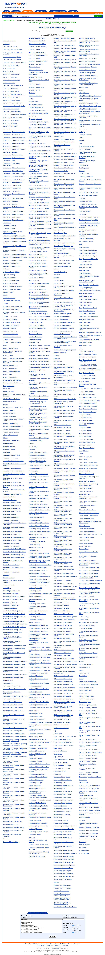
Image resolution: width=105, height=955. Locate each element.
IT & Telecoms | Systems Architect (63, 690)
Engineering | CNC (34, 140)
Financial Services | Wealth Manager (39, 438)
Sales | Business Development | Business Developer (87, 360)
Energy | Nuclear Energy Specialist (38, 113)
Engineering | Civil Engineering (37, 124)
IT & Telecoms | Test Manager (62, 722)
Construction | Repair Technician (12, 540)
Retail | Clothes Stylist (85, 262)
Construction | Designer (9, 497)
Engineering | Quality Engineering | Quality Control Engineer (38, 274)
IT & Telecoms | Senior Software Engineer (65, 661)
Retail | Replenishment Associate (88, 299)
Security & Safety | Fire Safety (87, 560)
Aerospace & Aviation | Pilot (10, 263)
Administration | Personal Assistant (12, 182)
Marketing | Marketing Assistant (87, 58)
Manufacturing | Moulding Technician (64, 856)
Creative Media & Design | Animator (13, 611)
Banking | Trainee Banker (10, 377)
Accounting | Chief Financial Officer (13, 85)
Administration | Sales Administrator (13, 198)
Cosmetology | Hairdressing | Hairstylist (14, 596)
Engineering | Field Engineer (37, 199)
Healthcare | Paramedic (35, 692)
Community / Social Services (11, 440)
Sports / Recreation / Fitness (87, 625)
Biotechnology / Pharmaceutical (12, 380)
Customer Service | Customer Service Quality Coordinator (13, 800)
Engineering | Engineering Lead (37, 185)
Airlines (5, 295)
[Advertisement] (65, 5)
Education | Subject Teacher (36, 87)
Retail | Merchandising (85, 273)
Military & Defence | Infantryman (88, 109)
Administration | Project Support (12, 185)
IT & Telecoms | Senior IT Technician (64, 658)
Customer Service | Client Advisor (12, 702)
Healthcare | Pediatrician (35, 713)
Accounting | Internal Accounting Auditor (14, 106)
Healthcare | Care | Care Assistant (38, 474)
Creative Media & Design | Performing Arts (14, 661)
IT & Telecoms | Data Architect (62, 430)
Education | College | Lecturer (37, 52)
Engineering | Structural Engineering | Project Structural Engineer (39, 298)
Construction (6, 452)
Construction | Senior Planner (11, 543)
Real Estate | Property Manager (87, 204)
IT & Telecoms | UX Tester (61, 725)
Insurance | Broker (59, 280)
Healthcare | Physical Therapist (37, 739)
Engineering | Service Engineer (37, 289)
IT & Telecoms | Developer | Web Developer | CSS (63, 532)
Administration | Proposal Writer (12, 188)
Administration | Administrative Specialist (14, 143)
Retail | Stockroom (84, 325)
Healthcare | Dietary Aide (36, 547)
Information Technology (60, 272)
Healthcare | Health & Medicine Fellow (39, 576)
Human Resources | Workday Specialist (64, 227)
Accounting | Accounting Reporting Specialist (41, 928)
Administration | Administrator (11, 146)
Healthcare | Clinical (34, 520)
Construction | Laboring (9, 514)
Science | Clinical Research (86, 474)
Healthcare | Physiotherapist (36, 751)
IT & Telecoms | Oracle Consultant (63, 628)
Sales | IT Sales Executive (86, 391)
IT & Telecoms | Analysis (60, 364)
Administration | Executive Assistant (13, 155)
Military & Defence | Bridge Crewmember (90, 96)
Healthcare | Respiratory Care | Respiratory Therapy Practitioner (38, 796)
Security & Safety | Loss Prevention (88, 573)
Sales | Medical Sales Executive (87, 397)
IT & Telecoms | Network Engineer (63, 622)
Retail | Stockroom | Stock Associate (89, 339)
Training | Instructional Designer (87, 681)
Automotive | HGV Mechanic (11, 325)
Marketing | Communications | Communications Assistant (62, 894)
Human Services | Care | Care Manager (64, 243)
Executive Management (35, 337)
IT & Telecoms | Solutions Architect (63, 684)
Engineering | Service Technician (38, 292)
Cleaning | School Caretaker (11, 432)
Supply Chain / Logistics (85, 664)
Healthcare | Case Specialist (37, 501)
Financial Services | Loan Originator (39, 396)
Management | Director (60, 788)
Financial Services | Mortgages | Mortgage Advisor (37, 414)
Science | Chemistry (84, 471)
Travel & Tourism (83, 782)
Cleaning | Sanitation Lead (10, 423)
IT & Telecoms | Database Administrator (64, 436)
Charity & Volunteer (8, 391)
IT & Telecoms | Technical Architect (63, 693)
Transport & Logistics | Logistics (87, 739)
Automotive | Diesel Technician (11, 322)
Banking (5, 345)
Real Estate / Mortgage (85, 201)
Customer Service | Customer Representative (11, 761)
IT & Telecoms (58, 361)
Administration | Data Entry (10, 152)
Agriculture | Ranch (8, 292)
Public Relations (83, 165)
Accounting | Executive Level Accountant (14, 94)
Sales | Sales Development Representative (86, 424)
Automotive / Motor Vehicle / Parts (12, 306)
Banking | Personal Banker (10, 365)
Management (57, 774)
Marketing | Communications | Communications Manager (62, 903)
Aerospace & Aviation (9, 228)
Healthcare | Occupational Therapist (39, 683)
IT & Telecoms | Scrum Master (62, 655)
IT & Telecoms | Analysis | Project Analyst (65, 399)
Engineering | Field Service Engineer (39, 202)
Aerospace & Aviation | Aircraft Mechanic (14, 238)
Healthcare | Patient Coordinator (38, 705)
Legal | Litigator (58, 754)
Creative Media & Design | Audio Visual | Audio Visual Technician (14, 617)
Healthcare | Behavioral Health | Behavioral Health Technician (37, 461)
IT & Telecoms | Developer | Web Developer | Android (63, 515)
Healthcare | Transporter (35, 829)
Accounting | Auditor (8, 71)
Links (56, 943)
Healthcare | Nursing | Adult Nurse (38, 625)
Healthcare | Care (34, 471)
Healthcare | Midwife (34, 617)
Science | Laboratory (84, 494)
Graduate (31, 443)
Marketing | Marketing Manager (87, 70)
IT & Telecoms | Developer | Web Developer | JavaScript (63, 549)
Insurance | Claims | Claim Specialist (64, 290)
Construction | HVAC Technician (12, 511)
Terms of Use (40, 945)
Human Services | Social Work (62, 263)
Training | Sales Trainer (85, 690)
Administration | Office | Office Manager (14, 174)
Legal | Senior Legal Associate (62, 768)
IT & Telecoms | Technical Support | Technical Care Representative (63, 715)
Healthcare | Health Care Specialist (38, 579)
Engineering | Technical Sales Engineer (39, 316)
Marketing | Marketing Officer (87, 72)
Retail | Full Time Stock (85, 267)
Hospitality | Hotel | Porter (61, 171)
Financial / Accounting (35, 339)
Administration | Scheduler (10, 201)
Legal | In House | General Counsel (63, 745)
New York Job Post (54, 948)
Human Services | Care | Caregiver (63, 246)
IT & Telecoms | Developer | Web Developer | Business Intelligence (63, 523)
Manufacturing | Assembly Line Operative (65, 826)
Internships (57, 358)
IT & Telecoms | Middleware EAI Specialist (65, 617)
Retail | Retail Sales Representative (88, 316)
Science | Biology (83, 459)
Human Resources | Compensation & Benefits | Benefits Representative (64, 184)
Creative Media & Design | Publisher (13, 677)
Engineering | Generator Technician (38, 205)
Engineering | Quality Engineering (38, 270)
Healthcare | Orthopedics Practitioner (39, 689)
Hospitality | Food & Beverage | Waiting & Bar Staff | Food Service (65, 111)
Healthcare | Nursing (34, 622)
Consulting (6, 575)
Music (80, 137)
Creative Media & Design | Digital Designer (15, 624)
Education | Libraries (34, 67)
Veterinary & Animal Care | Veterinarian (89, 810)
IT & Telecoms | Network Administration (64, 619)
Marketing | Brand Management (62, 885)
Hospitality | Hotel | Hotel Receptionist (64, 162)
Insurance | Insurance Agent (61, 319)
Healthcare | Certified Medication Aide (39, 507)
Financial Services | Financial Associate (40, 364)
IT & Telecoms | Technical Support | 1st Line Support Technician (64, 702)
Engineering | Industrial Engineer (38, 211)
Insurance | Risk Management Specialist (65, 350)
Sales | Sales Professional (86, 439)
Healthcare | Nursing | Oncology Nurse (39, 657)
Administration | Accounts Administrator (14, 132)
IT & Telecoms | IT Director (61, 602)
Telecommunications (84, 667)
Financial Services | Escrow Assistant (39, 355)
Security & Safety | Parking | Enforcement (90, 580)
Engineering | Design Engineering (38, 153)
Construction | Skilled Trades (11, 546)
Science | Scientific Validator (86, 537)
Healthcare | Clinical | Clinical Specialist (40, 531)
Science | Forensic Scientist (86, 491)
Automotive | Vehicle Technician (12, 342)
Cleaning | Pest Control (9, 416)
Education (6, 839)
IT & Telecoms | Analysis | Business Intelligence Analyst (63, 372)
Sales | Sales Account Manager (87, 412)
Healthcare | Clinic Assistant (36, 517)
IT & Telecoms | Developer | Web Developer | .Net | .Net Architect (63, 510)
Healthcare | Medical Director (37, 604)
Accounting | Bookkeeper (10, 77)
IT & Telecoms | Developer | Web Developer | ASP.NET (63, 519)
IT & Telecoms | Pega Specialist (62, 631)
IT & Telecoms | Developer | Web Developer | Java (63, 545)
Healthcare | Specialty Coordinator (38, 806)
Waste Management (84, 845)
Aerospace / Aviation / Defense (11, 266)
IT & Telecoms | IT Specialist (61, 608)
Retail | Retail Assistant (85, 302)
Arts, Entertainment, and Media (11, 300)
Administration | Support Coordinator (13, 220)
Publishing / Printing (84, 168)
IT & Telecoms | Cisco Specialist (62, 425)
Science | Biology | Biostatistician (88, 462)
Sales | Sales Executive (85, 433)
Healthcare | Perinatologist (36, 716)
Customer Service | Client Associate (13, 705)
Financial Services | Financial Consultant (40, 367)
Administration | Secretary (10, 204)
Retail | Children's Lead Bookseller (88, 259)
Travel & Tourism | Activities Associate (89, 785)
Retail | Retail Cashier (85, 305)
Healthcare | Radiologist (35, 782)
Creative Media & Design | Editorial (12, 630)
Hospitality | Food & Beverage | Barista (64, 45)
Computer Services (8, 443)
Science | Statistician (84, 546)
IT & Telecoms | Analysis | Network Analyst (65, 387)
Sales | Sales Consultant (85, 420)
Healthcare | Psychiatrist (35, 758)
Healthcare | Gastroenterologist (37, 567)
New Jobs (33, 943)
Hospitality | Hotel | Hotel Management (64, 159)
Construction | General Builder (11, 508)
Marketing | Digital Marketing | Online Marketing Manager (89, 46)
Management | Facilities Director (62, 794)
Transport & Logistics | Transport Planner (90, 777)
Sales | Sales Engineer (85, 430)
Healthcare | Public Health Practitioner (39, 764)
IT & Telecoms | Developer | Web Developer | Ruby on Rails (63, 562)
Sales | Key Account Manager (87, 394)
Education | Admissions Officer (37, 44)
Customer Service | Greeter (10, 824)
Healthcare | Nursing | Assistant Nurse (39, 628)
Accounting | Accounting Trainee (12, 57)
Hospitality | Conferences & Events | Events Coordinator (39, 852)
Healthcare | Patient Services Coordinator (40, 707)
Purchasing (82, 171)
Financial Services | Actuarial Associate (39, 345)
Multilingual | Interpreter (85, 135)
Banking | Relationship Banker (11, 371)
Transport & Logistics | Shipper (87, 761)
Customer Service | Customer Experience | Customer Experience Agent (15, 740)
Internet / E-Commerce (60, 352)
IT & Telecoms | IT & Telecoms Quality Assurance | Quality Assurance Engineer (65, 598)
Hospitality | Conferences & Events (38, 845)
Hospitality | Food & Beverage (37, 856)
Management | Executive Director (63, 791)
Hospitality (32, 837)
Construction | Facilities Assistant (12, 503)
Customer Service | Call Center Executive (14, 689)
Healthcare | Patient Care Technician (39, 702)
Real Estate (82, 198)
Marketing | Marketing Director (87, 61)
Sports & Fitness (83, 619)
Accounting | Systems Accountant (12, 117)
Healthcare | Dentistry (35, 544)
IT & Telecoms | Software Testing (63, 679)
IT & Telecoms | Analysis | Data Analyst (64, 380)
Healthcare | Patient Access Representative (36, 698)
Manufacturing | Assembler (61, 823)
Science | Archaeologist (85, 456)
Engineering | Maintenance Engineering (40, 214)
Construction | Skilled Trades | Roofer (13, 557)
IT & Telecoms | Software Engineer (63, 676)
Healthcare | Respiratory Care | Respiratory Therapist (37, 792)
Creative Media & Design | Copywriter (13, 621)
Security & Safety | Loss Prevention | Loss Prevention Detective (89, 577)
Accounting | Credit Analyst (10, 88)
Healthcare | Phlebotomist (36, 733)
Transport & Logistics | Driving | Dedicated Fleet (87, 722)
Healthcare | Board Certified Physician (39, 465)
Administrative (7, 223)
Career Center (49, 943)
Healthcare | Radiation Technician (38, 777)
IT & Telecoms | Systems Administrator (64, 687)
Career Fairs (6, 389)
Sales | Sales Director (85, 427)
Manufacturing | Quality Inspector (63, 871)
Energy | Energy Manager (36, 107)
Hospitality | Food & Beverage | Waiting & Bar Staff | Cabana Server (65, 98)
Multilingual (82, 132)
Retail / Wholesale (84, 247)
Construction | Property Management (13, 537)
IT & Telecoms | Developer (61, 439)
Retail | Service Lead (84, 322)
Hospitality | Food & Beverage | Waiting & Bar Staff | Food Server (65, 106)
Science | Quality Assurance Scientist (89, 513)
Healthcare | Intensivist (35, 596)
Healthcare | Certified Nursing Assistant (39, 510)
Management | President (60, 806)
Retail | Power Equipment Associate (89, 285)
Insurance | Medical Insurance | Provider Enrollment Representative (65, 341)
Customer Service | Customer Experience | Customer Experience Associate (15, 744)
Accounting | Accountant (10, 47)
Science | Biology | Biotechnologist (88, 465)
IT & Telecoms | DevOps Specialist (63, 566)
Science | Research (84, 526)
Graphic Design (33, 446)
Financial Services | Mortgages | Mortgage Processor (37, 422)
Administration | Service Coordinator (13, 211)
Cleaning (5, 404)
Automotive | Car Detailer (10, 316)
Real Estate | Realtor (84, 211)
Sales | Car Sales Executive (86, 373)
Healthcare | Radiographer (36, 780)
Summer (81, 661)
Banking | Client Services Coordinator (13, 358)
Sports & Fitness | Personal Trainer (88, 622)
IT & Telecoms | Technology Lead (63, 719)
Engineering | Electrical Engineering (39, 174)
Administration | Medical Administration (14, 158)
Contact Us (65, 945)
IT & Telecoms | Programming (62, 638)
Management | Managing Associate (63, 800)
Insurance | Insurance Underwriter (63, 331)
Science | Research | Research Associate (90, 534)
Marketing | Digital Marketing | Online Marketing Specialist (89, 50)
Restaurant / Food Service (86, 241)
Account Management (9, 41)
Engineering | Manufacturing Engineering (40, 221)
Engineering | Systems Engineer (38, 311)
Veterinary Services (84, 817)
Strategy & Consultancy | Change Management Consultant (88, 640)
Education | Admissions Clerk (37, 41)
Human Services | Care (60, 233)
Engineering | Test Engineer (36, 325)
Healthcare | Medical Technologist (38, 611)
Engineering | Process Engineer (37, 260)
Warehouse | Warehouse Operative (88, 836)
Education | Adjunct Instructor (37, 38)
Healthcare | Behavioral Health (37, 458)
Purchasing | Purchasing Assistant (88, 192)
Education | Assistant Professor (37, 47)
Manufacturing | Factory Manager (63, 834)
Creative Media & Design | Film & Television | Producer (12, 642)
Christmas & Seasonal (9, 402)
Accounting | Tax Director (10, 123)
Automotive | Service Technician (12, 337)
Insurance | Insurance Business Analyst (64, 322)
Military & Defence (84, 93)
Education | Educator (34, 58)
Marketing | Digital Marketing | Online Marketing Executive (89, 41)
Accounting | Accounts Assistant (12, 60)
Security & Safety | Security (86, 596)
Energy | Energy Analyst (35, 104)
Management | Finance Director (62, 797)
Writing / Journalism (84, 853)
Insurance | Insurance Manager (62, 325)
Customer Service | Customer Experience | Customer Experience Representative (15, 748)
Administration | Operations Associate (13, 179)
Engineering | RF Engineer (36, 277)
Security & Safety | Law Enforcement (89, 570)
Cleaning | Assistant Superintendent (13, 407)
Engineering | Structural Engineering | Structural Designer (39, 307)
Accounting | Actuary (9, 68)
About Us (57, 945)
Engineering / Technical (35, 119)
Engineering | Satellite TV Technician (39, 283)
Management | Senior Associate (62, 811)
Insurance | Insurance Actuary (62, 316)
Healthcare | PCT (33, 710)
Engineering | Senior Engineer (37, 286)
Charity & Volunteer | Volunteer (11, 399)
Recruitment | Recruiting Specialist (88, 220)
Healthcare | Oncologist (35, 686)
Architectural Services (9, 298)
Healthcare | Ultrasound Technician (38, 832)
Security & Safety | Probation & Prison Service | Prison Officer (89, 593)
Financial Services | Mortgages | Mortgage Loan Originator (37, 418)
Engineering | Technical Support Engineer (40, 319)
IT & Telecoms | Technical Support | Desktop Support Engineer (63, 707)
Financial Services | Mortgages (37, 406)
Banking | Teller (7, 374)
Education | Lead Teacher (36, 64)
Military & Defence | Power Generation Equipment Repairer (89, 112)
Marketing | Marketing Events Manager (89, 64)
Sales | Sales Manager (85, 436)
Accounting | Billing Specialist (11, 74)
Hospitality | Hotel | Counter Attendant (64, 139)
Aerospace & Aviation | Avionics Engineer (14, 254)
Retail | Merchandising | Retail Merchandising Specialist (87, 281)
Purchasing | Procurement (86, 176)
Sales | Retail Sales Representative (88, 406)
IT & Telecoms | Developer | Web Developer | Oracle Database (63, 554)
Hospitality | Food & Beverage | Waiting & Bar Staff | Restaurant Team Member (65, 119)
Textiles (81, 670)
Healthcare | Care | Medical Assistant (39, 498)
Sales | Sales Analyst (85, 414)
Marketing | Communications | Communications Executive (62, 898)
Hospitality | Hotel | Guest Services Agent (65, 156)
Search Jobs (41, 943)
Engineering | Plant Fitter (36, 254)
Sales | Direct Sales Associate (87, 376)
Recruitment (82, 214)
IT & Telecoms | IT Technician (62, 611)
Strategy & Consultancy (85, 628)
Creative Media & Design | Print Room (13, 667)
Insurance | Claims (59, 283)
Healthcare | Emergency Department (39, 553)
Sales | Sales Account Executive (88, 409)
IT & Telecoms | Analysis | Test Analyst (64, 410)
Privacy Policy (49, 945)
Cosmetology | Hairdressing (10, 593)
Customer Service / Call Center (11, 686)
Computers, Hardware (9, 446)
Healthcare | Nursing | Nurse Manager (39, 647)
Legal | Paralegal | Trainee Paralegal (64, 759)
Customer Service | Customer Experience (14, 736)
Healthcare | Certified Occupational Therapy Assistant (38, 513)
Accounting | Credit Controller (11, 91)
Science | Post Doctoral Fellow (87, 510)
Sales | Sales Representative (87, 442)
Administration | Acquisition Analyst (12, 135)
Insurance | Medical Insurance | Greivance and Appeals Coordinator (65, 337)
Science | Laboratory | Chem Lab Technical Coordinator (88, 497)
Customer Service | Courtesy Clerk (12, 731)
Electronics (32, 93)
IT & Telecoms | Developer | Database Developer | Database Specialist (64, 455)
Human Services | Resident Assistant (64, 260)
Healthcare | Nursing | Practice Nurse (39, 660)
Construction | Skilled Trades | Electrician (14, 552)
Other (80, 143)
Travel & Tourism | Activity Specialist (89, 788)
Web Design (82, 847)
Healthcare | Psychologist (36, 761)
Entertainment (33, 331)
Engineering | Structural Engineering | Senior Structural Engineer (39, 302)
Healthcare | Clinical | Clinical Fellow (39, 526)
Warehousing (82, 842)
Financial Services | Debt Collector (38, 348)
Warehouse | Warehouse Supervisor (89, 839)
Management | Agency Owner (62, 777)
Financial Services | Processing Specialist (40, 426)
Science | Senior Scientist (86, 543)
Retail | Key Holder (84, 270)
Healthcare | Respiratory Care (37, 788)
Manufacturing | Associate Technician (64, 829)
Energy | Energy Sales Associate (38, 110)
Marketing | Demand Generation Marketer (65, 907)
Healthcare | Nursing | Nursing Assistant (40, 654)
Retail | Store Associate (85, 342)
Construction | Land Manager (11, 517)
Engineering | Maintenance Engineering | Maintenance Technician (40, 217)
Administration (7, 129)
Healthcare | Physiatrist (35, 736)
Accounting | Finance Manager (11, 100)
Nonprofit (81, 140)
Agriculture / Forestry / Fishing (11, 272)
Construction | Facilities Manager (12, 505)
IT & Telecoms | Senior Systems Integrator (65, 664)
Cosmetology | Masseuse (10, 602)
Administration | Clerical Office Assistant (14, 149)
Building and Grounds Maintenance (13, 383)
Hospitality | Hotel (58, 136)
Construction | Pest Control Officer (12, 531)
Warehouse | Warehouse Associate (88, 830)
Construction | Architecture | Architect (13, 461)
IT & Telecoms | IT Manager (61, 605)
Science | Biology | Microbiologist (88, 468)
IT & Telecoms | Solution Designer (63, 681)
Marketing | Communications (61, 891)
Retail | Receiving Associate (86, 293)
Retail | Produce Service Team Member (89, 290)
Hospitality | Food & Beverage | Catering (65, 48)
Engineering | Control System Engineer (39, 150)
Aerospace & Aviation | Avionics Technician (15, 257)
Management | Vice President (62, 814)
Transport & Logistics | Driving (87, 710)
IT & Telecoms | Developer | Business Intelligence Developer (64, 447)
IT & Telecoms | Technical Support (63, 699)
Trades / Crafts (83, 676)
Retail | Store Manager (85, 345)
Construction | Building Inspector (12, 468)
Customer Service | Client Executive (13, 707)
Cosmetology (7, 588)
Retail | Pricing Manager (85, 288)
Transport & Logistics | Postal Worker (89, 749)
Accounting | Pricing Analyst (11, 109)
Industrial (56, 269)
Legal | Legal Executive (60, 751)
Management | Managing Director (63, 803)
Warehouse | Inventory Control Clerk (89, 827)
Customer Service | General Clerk (12, 821)
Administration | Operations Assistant (13, 176)
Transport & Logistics (85, 702)
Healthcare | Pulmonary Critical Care (39, 767)
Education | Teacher (34, 90)
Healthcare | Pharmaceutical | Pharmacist (40, 722)
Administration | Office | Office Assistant (14, 168)
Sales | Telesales (83, 451)
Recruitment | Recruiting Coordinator (89, 217)
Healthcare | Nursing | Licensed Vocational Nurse (37, 639)
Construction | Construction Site (12, 482)
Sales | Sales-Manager (85, 445)
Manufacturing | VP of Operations (63, 879)
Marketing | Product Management (88, 75)
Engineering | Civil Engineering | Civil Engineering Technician (39, 132)
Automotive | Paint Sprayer (10, 331)
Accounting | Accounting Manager (12, 49)
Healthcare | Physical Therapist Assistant (40, 742)
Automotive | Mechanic (9, 328)
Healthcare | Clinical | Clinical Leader (39, 529)
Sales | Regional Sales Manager (88, 403)
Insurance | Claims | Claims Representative (61, 294)
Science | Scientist (84, 540)
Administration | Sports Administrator (13, 214)
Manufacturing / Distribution (61, 820)
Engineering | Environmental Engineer (39, 197)
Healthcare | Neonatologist (36, 619)
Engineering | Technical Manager (38, 313)
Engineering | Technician (35, 322)
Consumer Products (8, 585)
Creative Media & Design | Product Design (14, 674)
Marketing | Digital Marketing (87, 38)
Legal (55, 731)
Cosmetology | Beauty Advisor (11, 591)
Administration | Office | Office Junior (13, 171)
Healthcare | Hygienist (35, 591)
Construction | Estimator (10, 500)
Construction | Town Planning (11, 565)
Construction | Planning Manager (12, 534)
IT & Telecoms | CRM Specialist (62, 427)
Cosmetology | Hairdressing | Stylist (13, 599)
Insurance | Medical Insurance (62, 334)
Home (26, 943)
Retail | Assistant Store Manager (88, 253)
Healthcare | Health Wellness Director (39, 582)
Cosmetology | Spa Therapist (11, 605)
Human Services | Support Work (62, 266)
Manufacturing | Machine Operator (63, 850)
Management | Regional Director (63, 808)
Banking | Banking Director (10, 348)
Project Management (84, 149)
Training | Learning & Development (88, 684)
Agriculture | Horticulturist (10, 283)
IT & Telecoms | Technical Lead (62, 696)
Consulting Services (8, 578)
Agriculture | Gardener (9, 277)
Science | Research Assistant (87, 529)
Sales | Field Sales (84, 381)
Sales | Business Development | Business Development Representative (89, 369)
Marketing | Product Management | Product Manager (88, 79)
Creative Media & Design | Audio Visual (14, 614)
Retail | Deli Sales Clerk (85, 264)
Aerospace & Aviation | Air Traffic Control (14, 236)
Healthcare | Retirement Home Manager (40, 800)
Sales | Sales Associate (85, 417)
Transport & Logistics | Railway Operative (90, 752)
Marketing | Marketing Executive (88, 67)
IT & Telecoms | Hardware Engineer (63, 583)
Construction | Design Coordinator (12, 494)
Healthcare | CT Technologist (37, 541)
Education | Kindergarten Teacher (38, 61)
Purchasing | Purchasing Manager (88, 195)
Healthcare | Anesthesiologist (37, 455)
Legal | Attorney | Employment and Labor (65, 736)
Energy (31, 98)
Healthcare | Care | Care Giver (37, 479)
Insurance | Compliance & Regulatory (64, 302)
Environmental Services (35, 334)
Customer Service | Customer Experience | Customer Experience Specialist (15, 753)
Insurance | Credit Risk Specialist (63, 313)
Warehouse (82, 820)
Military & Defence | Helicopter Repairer (90, 106)
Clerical (5, 438)
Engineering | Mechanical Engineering (39, 240)
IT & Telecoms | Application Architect (64, 413)
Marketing (56, 882)
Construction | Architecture (10, 458)
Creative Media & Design (10, 608)
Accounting (6, 44)
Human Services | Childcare (61, 253)
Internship (56, 355)
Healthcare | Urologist (35, 834)
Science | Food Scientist (85, 488)
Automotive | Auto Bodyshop (11, 309)
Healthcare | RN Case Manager (37, 803)
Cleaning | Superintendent (10, 435)
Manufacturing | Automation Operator (64, 832)
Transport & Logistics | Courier (87, 705)
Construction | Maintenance (10, 520)
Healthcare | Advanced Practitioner (38, 452)
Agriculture (6, 269)
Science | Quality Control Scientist (88, 516)
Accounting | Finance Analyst (11, 97)
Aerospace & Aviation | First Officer (12, 260)
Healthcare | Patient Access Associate (39, 694)
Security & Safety (83, 549)
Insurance (56, 277)
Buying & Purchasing (9, 386)
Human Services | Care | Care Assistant (64, 236)
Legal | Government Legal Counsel (63, 742)
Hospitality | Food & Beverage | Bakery (64, 38)
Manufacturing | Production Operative (64, 862)
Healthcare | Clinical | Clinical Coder (39, 523)
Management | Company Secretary (63, 785)
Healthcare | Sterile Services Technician (40, 817)
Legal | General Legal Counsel (62, 739)
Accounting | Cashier (9, 83)
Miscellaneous (83, 129)
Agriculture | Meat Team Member (12, 289)
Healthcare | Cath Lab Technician (38, 504)
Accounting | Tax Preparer (10, 126)
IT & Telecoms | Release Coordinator (64, 650)
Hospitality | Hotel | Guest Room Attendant (65, 153)
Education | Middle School (36, 70)
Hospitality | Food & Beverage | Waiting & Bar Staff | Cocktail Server (65, 102)
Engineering (32, 116)
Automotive (6, 303)
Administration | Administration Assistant (14, 137)
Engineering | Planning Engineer (38, 251)
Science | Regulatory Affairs (86, 518)
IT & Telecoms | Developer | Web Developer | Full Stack (63, 536)
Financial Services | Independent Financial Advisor (38, 388)
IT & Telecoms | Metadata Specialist (63, 614)
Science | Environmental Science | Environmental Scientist (88, 484)
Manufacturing (58, 817)
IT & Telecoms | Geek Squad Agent (63, 573)
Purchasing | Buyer (84, 174)
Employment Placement (35, 96)
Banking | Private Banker (10, 368)
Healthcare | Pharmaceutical (37, 719)
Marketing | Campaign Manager (62, 888)
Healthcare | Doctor (34, 550)
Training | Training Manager (86, 699)
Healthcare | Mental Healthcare (37, 614)
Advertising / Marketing (9, 225)
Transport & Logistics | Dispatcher (88, 707)
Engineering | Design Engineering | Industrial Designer (38, 170)
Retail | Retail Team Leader (86, 319)
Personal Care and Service (86, 146)
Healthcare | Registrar (35, 785)
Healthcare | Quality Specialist (37, 774)
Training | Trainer (83, 693)
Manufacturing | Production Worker (63, 868)
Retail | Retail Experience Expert (88, 308)
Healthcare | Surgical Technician (38, 823)
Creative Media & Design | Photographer (14, 664)
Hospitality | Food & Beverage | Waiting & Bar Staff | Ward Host (65, 132)
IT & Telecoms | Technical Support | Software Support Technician (63, 711)
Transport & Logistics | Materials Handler (90, 742)
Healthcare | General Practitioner (38, 570)
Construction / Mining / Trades (11, 455)
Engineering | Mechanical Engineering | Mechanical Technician (39, 243)
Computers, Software (9, 449)
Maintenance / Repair (60, 771)
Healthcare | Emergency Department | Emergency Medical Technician (39, 561)
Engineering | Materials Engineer (38, 237)
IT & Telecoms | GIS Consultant (62, 580)
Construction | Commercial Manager (13, 471)
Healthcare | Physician (35, 745)
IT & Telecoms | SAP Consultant (62, 653)
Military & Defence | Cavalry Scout (88, 103)
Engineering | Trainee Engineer (37, 328)
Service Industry (83, 617)
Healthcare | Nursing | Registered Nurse (40, 667)
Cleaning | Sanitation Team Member (13, 426)
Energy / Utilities (33, 101)
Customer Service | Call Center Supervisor (15, 696)
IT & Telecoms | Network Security (63, 625)
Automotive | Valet (8, 339)
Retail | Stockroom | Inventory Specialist (90, 332)
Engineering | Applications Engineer (38, 122)
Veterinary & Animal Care (86, 795)
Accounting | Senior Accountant (12, 111)
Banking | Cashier (8, 355)
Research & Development (86, 238)
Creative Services (8, 680)
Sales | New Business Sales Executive (89, 400)
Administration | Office (9, 161)
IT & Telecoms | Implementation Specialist (65, 586)
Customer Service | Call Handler (12, 699)
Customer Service (8, 683)
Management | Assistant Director (63, 780)
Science (81, 453)
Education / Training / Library (11, 842)
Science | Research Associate (87, 531)
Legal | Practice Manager (60, 762)
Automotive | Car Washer (10, 319)
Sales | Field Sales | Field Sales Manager (90, 389)
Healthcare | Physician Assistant (38, 748)
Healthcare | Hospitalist (35, 588)
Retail (80, 244)
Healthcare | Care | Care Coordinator (39, 477)
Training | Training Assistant (86, 696)
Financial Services (34, 342)
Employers (77, 943)
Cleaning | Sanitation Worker (11, 429)
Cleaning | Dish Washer (9, 413)
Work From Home (84, 850)
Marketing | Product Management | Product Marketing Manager (88, 83)
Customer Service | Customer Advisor (13, 733)
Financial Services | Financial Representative (37, 375)
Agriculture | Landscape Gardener (12, 286)
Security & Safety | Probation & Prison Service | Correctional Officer (89, 588)
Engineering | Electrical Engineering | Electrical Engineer (39, 181)
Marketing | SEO (83, 87)
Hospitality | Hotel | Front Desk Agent (64, 142)
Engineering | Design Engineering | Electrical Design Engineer (38, 165)
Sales (80, 348)
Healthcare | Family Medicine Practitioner (40, 565)
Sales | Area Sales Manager (86, 351)
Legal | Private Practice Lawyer (62, 765)
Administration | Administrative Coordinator (15, 140)
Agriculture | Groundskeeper (11, 280)
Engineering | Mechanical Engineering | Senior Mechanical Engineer (39, 248)
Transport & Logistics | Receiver (87, 755)
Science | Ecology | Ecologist (87, 481)
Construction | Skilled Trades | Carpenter (14, 549)
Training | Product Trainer (86, 687)
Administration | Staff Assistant (11, 217)
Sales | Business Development (87, 357)
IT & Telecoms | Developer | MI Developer (65, 468)
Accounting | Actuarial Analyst (11, 65)
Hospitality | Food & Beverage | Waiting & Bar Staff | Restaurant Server (65, 115)
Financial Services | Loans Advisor (38, 399)
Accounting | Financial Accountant (12, 103)
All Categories (41, 919)
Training (81, 679)
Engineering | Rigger (34, 280)
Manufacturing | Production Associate (64, 859)
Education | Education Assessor (37, 55)
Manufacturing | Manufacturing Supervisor (65, 853)
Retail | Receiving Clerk (85, 296)
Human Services (58, 230)
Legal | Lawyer (58, 748)
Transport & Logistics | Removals (88, 758)
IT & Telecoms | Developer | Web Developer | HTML (63, 541)
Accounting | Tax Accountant (11, 120)
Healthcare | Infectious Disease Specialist (40, 593)
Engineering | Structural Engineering (39, 295)
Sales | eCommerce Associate (87, 378)
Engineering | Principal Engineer (38, 257)
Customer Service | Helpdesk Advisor (13, 827)
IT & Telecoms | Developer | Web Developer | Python (63, 558)
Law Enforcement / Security (61, 728)
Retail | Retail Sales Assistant (87, 313)
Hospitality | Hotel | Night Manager (63, 168)
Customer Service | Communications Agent (15, 728)
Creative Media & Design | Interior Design (14, 645)
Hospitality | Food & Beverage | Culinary (65, 60)
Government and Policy (35, 440)
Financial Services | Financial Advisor (39, 358)
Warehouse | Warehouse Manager (88, 833)
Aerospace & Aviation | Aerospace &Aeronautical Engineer (12, 232)
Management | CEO (59, 782)
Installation (57, 275)
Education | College (34, 49)
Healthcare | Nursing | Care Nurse (38, 631)
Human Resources (59, 176)
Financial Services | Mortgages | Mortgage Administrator (37, 409)
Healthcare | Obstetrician (36, 676)
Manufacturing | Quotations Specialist (64, 876)
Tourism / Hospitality (84, 673)
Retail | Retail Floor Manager (87, 311)
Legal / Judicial (58, 733)
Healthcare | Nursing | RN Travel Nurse (39, 670)
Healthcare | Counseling (35, 534)
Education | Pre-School (35, 77)
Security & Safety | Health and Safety (89, 567)
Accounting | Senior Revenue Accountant (14, 114)
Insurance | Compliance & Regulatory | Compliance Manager (64, 305)
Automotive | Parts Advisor (10, 334)
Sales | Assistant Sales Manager (88, 354)
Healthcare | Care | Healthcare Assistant (40, 495)
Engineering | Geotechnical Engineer (39, 208)
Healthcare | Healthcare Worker (37, 585)
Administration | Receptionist (11, 191)
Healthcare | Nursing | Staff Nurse (38, 673)
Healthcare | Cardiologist (35, 468)
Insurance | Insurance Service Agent (64, 328)
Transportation (83, 780)
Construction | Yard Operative (11, 572)
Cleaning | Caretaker (9, 410)
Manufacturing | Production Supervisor (64, 865)
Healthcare (32, 449)
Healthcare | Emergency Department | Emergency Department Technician (39, 556)
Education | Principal (34, 84)
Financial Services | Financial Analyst (39, 361)
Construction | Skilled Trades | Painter (13, 554)
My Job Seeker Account (66, 943)
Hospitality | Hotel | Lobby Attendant (63, 165)
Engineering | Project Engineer (37, 263)
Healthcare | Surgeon (35, 820)
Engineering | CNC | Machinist (37, 143)
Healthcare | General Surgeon (37, 573)
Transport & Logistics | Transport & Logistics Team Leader (88, 773)
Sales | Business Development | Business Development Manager (88, 365)
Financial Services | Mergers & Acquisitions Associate (37, 402)
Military (81, 90)
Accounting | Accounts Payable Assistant (14, 62)
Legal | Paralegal (58, 757)
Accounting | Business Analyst (11, 80)
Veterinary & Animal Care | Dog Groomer (90, 807)
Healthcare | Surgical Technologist (38, 826)
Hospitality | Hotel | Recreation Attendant (65, 174)
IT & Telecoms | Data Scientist (62, 433)
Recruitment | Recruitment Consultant (89, 223)
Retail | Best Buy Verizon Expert (87, 256)
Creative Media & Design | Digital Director (14, 627)
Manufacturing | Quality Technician (63, 873)
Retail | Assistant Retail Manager (88, 250)
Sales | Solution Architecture (86, 448)
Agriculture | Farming (9, 275)
